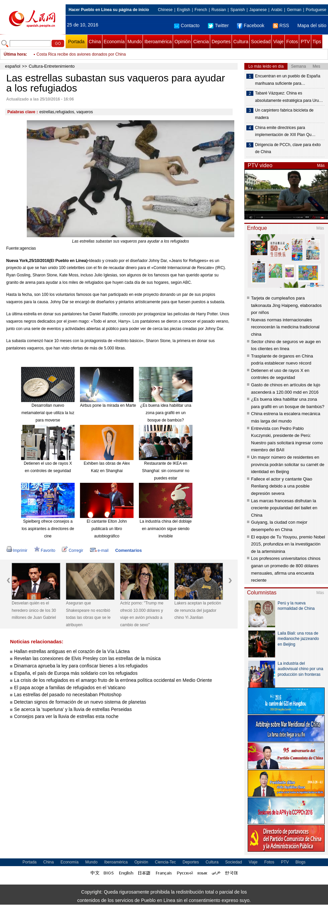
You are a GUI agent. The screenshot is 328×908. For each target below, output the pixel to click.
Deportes (221, 41)
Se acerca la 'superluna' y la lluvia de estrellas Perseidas (73, 709)
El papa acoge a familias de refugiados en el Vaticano (70, 687)
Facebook (250, 25)
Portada (76, 41)
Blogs (301, 862)
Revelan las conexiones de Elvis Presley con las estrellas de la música (87, 658)
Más (321, 165)
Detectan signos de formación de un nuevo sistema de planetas (80, 702)
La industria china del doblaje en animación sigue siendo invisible (165, 528)
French (200, 9)
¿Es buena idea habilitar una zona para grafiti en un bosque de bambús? (165, 412)
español (12, 66)
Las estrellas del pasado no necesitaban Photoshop (67, 694)
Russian (219, 9)
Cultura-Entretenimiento (52, 66)
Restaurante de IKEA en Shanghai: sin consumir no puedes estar (165, 470)
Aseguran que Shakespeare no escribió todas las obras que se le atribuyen (88, 614)
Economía (114, 41)
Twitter (218, 25)
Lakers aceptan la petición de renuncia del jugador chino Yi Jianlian (197, 610)
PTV (305, 41)
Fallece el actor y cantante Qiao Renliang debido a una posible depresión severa (281, 486)
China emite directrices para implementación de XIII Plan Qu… (285, 131)
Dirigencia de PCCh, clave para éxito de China (288, 148)
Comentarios (128, 550)
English (183, 9)
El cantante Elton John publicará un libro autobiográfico (107, 528)
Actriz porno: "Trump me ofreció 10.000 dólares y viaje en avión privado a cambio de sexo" (117, 51)
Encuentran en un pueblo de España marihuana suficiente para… (287, 80)
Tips (317, 41)
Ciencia (201, 41)
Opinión (182, 41)
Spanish (237, 9)
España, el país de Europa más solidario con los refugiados (76, 673)
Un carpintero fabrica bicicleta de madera (284, 114)
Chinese (165, 9)
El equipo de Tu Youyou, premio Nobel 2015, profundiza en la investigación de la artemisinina (288, 544)
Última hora (15, 54)
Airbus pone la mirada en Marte (108, 405)
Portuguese (316, 9)
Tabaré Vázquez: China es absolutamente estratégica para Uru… (289, 97)
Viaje (278, 41)
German (294, 9)
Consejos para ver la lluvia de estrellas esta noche (66, 716)
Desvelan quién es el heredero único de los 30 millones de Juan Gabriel (34, 610)
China (95, 41)
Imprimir (16, 550)
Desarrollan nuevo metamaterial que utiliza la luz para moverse (47, 412)
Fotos (292, 41)
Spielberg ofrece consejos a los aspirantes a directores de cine (48, 528)
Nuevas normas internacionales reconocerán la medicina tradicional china (285, 327)
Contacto (186, 25)
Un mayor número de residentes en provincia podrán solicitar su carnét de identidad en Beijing (287, 464)
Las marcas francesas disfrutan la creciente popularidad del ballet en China (284, 508)
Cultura (240, 41)
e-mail (99, 550)
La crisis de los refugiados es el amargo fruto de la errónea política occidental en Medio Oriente (113, 680)
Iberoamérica (158, 41)
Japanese (258, 9)
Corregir (72, 550)
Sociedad (260, 41)
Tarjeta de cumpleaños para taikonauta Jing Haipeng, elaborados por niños (286, 305)
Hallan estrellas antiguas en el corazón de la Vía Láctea (72, 651)
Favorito (44, 550)
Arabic (276, 9)
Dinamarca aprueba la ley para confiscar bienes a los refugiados (81, 665)
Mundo (135, 41)
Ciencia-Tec (165, 862)
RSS (281, 25)
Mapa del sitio (312, 25)
